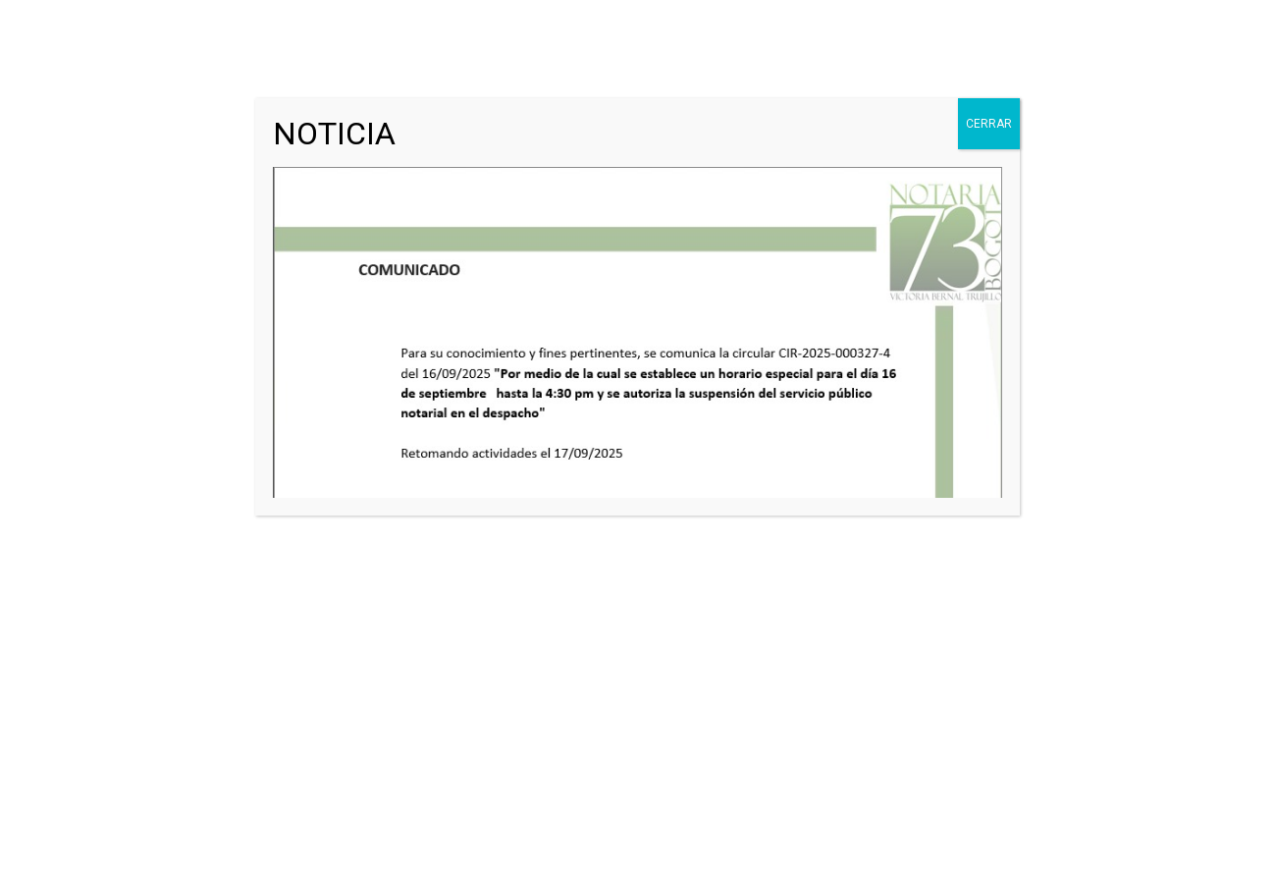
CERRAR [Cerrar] (989, 124)
